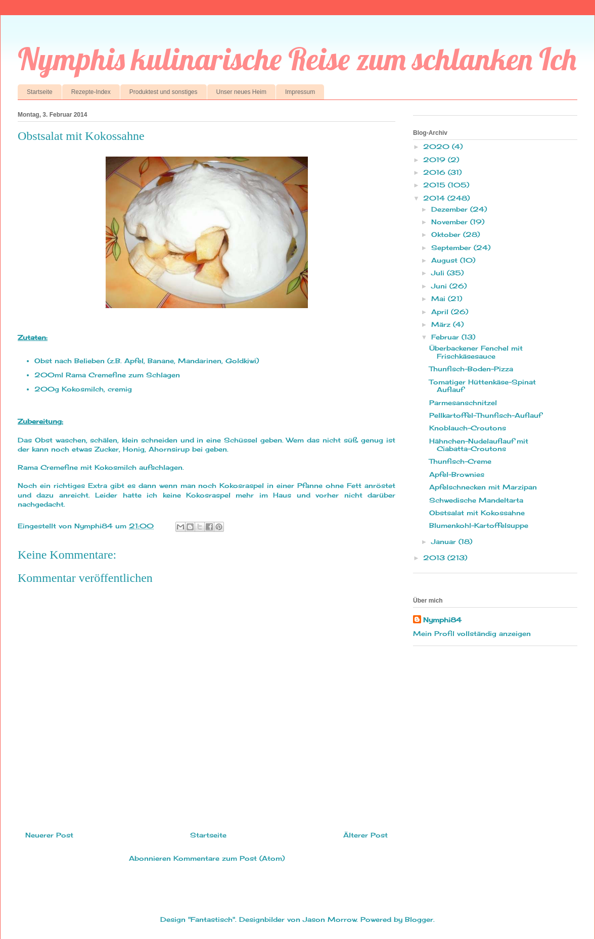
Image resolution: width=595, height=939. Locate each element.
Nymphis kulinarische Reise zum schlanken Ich (297, 59)
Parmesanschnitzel (463, 403)
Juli (439, 273)
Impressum (300, 91)
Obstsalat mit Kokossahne (477, 513)
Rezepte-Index (91, 91)
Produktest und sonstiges (163, 91)
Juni (440, 286)
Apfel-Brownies (456, 474)
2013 (435, 558)
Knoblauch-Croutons (467, 428)
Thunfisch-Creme (460, 461)
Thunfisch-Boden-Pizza (471, 369)
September (452, 247)
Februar (446, 337)
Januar (445, 541)
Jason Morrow (329, 919)
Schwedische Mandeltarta (476, 500)
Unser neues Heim (241, 91)
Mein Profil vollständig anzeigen (472, 633)
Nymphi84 (442, 620)
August (445, 260)
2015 (435, 185)
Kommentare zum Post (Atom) (229, 858)
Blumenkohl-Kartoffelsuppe (478, 525)
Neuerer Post (49, 835)
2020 (437, 146)
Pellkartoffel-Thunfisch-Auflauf (485, 415)
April (441, 312)
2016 (435, 172)
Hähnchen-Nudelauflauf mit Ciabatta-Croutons (478, 445)
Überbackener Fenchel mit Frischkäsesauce (476, 352)
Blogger (419, 919)
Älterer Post (365, 835)
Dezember (450, 209)
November (450, 222)
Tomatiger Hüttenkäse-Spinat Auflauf (482, 386)
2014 (435, 198)
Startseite (40, 91)
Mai (439, 298)
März (442, 324)
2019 (435, 160)
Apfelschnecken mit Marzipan (483, 487)
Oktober (447, 234)
